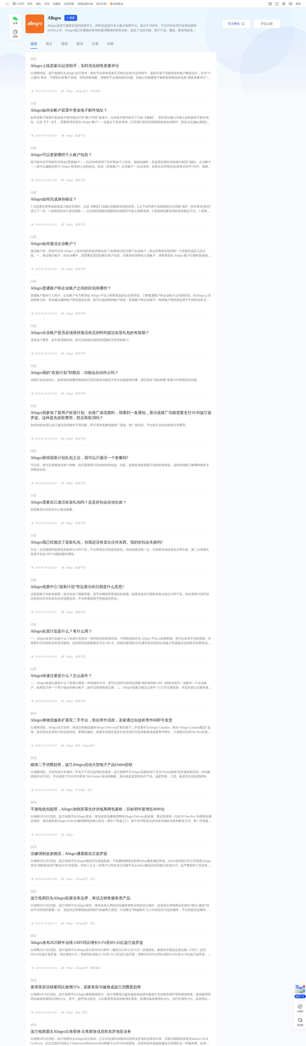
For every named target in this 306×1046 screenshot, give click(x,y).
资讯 (29, 3)
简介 (49, 44)
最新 (34, 44)
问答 (110, 44)
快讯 (79, 44)
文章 (95, 44)
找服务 (56, 3)
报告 (64, 44)
